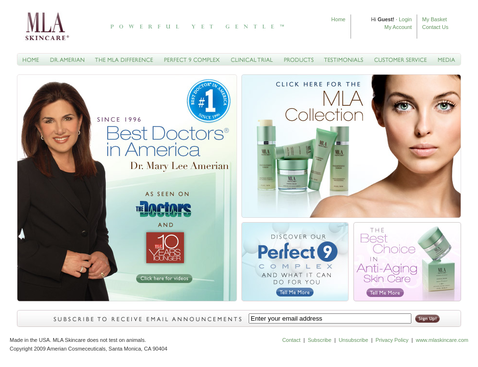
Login (405, 19)
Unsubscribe (353, 340)
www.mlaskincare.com (441, 340)
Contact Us (435, 27)
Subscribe (319, 340)
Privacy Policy (392, 340)
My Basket (434, 19)
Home (338, 19)
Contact (291, 340)
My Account (398, 27)
